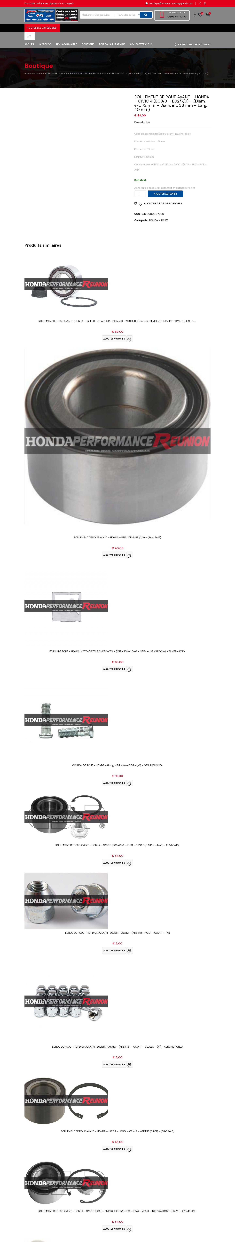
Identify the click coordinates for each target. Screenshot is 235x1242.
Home (27, 82)
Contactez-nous (141, 52)
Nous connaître (66, 52)
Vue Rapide (117, 333)
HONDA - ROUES (159, 229)
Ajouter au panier (165, 202)
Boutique (88, 52)
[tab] (144, 131)
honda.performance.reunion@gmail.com (168, 3)
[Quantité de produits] (140, 202)
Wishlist (200, 15)
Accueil (29, 52)
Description (142, 131)
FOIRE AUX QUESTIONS (112, 52)
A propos (45, 52)
